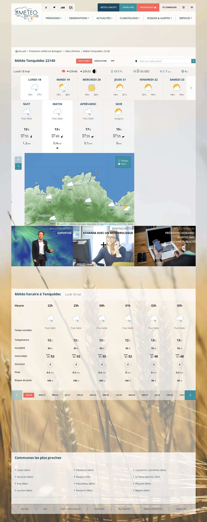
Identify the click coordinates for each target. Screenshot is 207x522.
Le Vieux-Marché (146, 476)
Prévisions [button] (53, 18)
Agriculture (100, 61)
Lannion (23, 490)
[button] (52, 220)
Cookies (124, 508)
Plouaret (142, 483)
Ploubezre (83, 470)
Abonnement (148, 7)
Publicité (181, 508)
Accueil (20, 51)
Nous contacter (153, 508)
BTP (112, 61)
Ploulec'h (83, 490)
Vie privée (99, 508)
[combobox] (167, 61)
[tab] (28, 395)
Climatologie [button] (129, 18)
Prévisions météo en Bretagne (45, 51)
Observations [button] (78, 18)
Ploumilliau (84, 483)
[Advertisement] (103, 35)
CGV (45, 508)
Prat (21, 483)
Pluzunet (24, 476)
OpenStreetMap (108, 224)
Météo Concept (109, 7)
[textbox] (167, 61)
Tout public (84, 61)
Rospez (82, 476)
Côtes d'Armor (72, 51)
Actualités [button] (103, 18)
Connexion (169, 7)
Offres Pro (128, 7)
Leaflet (62, 224)
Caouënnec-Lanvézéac (149, 470)
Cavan (22, 470)
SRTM (123, 224)
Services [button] (184, 18)
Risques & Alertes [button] (158, 18)
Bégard (141, 490)
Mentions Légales (71, 508)
